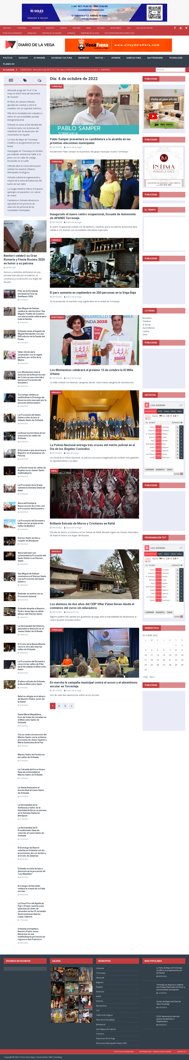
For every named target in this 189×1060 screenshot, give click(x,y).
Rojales (63, 28)
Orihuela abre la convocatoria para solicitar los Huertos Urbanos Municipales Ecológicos (23, 169)
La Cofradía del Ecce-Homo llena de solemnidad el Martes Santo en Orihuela (31, 772)
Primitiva (146, 321)
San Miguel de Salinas (51, 33)
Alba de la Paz (72, 453)
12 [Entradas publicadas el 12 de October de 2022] (158, 655)
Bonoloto (147, 318)
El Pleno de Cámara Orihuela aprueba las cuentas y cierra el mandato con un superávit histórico (24, 105)
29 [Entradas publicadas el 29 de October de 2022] (176, 664)
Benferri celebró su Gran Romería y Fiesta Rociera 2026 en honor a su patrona (24, 259)
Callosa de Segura (144, 28)
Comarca (71, 33)
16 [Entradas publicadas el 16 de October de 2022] (182, 655)
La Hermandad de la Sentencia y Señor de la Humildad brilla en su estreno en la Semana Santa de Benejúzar (32, 810)
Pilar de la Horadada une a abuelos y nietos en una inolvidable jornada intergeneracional (24, 116)
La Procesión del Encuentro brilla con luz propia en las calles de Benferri (31, 523)
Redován (76, 28)
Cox (128, 28)
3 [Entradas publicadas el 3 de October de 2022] (145, 650)
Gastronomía (155, 57)
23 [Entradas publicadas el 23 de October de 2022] (182, 660)
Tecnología (176, 57)
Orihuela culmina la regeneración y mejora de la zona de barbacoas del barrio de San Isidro (24, 180)
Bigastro (50, 28)
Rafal (88, 28)
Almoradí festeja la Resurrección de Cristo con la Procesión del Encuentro (31, 506)
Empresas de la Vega (90, 33)
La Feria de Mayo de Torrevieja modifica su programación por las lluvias (23, 143)
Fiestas (99, 57)
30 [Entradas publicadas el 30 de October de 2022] (182, 664)
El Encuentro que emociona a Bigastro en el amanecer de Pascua (32, 453)
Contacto (181, 1051)
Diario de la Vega (73, 147)
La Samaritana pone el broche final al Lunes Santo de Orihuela (31, 790)
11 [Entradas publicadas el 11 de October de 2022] (151, 655)
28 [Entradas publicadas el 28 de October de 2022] (170, 664)
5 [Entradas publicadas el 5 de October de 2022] (157, 650)
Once (145, 334)
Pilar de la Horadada (12, 33)
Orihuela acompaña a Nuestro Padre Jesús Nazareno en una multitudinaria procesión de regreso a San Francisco (31, 934)
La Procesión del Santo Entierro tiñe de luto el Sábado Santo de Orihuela (30, 417)
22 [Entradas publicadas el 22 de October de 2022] (176, 660)
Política (8, 57)
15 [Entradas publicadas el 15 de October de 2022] (176, 655)
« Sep (145, 676)
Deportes (83, 57)
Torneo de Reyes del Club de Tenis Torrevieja (168, 1002)
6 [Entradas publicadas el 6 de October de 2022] (163, 650)
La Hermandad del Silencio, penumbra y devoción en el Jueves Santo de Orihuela (31, 628)
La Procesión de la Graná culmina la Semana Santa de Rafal (31, 488)
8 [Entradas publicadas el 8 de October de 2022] (176, 650)
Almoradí (36, 28)
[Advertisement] (166, 284)
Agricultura (133, 57)
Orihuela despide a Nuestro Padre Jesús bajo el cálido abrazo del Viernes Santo (31, 611)
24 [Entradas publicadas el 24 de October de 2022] (145, 664)
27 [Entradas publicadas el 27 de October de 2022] (164, 664)
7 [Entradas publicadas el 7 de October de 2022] (170, 650)
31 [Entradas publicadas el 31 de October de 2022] (145, 669)
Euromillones (148, 327)
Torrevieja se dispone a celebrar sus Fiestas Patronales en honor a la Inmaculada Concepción (170, 987)
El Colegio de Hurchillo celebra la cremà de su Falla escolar (31, 888)
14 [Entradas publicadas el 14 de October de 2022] (170, 655)
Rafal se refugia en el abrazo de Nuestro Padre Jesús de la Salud (31, 699)
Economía (39, 57)
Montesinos (115, 28)
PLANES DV (8, 64)
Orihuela (7, 28)
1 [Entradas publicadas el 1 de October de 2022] (176, 645)
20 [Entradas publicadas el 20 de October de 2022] (164, 660)
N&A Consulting (55, 1057)
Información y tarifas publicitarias (155, 1051)
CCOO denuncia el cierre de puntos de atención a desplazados (167, 1018)
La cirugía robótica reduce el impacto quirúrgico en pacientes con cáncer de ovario (25, 192)
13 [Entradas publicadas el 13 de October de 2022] (164, 655)
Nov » (152, 676)
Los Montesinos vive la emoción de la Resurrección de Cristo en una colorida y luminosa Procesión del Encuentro (31, 377)
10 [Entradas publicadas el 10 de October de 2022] (145, 655)
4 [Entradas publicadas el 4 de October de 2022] (151, 650)
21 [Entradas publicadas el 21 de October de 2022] (170, 660)
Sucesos (23, 57)
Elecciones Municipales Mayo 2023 (119, 33)
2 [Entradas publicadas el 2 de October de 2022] (182, 645)
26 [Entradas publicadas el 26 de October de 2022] (158, 664)
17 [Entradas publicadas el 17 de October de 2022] (145, 660)
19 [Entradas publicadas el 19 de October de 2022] (158, 660)
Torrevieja (21, 28)
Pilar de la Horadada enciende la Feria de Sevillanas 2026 (28, 293)
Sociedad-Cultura (61, 57)
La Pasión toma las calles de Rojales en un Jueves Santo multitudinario (32, 470)
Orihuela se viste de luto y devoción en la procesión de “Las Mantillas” (31, 871)
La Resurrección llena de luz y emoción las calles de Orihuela (31, 435)
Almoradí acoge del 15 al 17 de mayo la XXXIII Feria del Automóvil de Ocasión (23, 93)
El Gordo (146, 324)
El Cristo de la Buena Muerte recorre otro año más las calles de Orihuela (31, 647)
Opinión (115, 57)
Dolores (101, 28)
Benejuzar (32, 33)
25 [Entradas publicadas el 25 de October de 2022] (151, 664)
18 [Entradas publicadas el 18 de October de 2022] (151, 660)
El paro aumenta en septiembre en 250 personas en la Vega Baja (93, 292)
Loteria (145, 331)
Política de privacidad (124, 1051)
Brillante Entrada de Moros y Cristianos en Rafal (82, 523)
